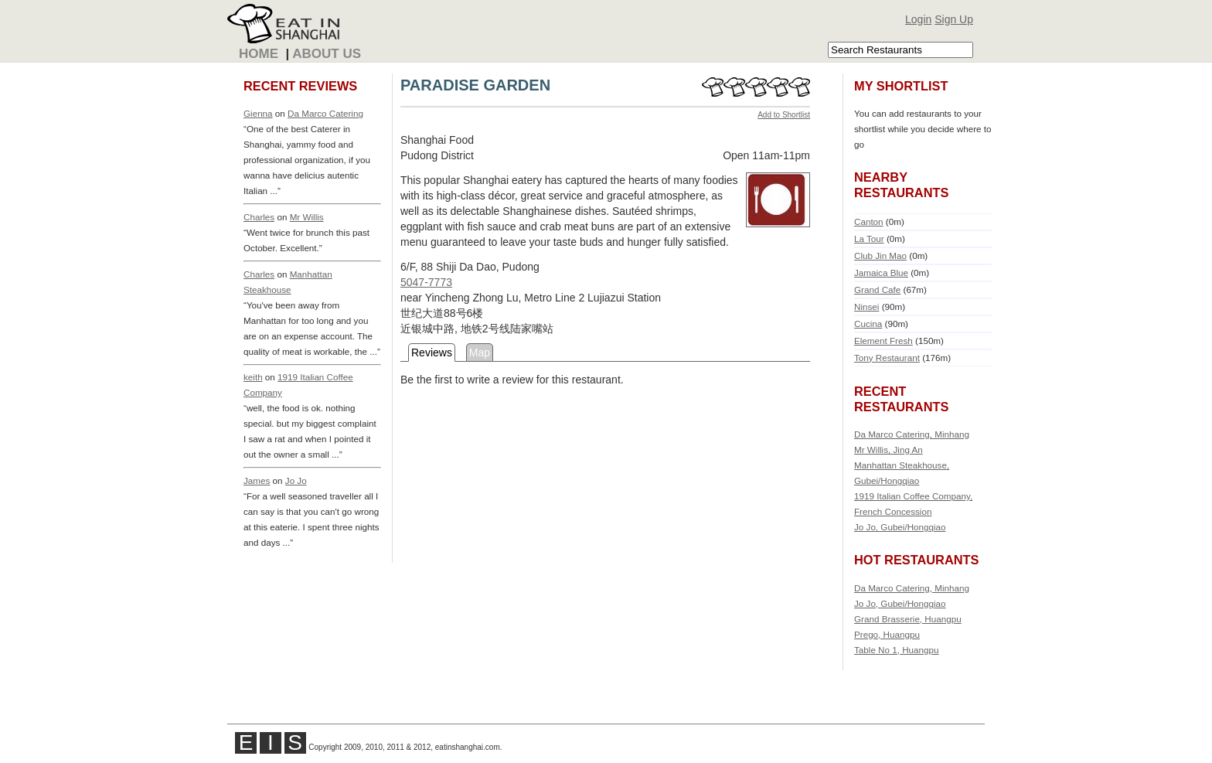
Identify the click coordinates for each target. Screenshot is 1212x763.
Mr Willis (307, 217)
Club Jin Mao (880, 255)
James (256, 480)
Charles (258, 217)
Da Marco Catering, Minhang (911, 434)
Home (258, 53)
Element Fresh (883, 341)
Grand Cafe (877, 289)
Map (479, 352)
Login (918, 19)
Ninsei (866, 306)
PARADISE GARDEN (475, 85)
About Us (326, 53)
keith (253, 377)
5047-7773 (426, 282)
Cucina (868, 323)
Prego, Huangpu (887, 634)
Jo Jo (296, 480)
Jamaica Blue (881, 272)
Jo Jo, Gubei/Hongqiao (900, 527)
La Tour (869, 238)
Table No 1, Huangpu (896, 650)
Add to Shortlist (784, 115)
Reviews (431, 352)
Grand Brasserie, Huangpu (908, 619)
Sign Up (954, 19)
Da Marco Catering (325, 113)
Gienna (258, 113)
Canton (868, 221)
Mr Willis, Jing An (888, 450)
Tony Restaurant (887, 358)
